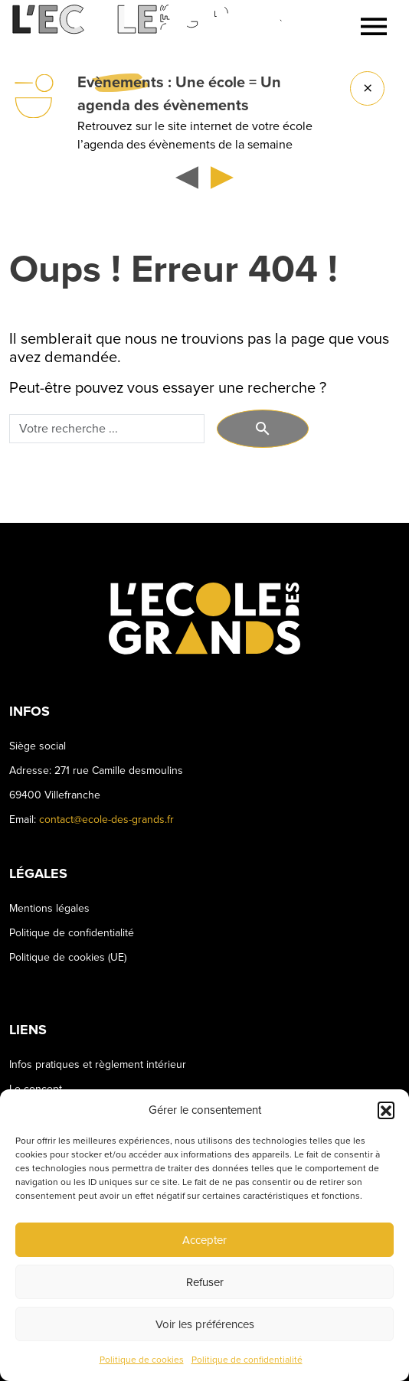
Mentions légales (49, 908)
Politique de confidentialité (247, 1360)
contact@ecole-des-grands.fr (106, 819)
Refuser (205, 1282)
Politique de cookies (142, 1360)
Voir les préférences (204, 1324)
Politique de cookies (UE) (67, 957)
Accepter (204, 1240)
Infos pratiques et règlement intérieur (97, 1064)
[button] (386, 1110)
